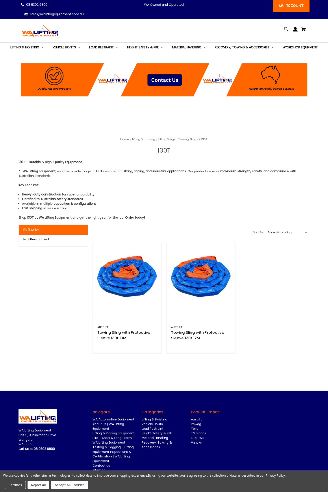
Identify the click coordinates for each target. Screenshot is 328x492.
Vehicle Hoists (152, 424)
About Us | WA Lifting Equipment (108, 426)
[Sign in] (295, 31)
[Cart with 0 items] (303, 31)
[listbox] (287, 232)
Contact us (101, 465)
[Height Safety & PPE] (144, 47)
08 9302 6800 (36, 4)
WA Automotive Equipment (113, 419)
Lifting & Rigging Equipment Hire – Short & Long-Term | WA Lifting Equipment (114, 438)
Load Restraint (152, 428)
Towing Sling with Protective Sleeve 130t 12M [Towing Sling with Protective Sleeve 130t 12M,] (197, 335)
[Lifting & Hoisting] (27, 47)
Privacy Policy (275, 475)
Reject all (38, 485)
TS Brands (198, 433)
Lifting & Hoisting (154, 419)
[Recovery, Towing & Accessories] (244, 47)
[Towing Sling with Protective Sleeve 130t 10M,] (127, 277)
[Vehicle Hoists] (66, 47)
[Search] (286, 31)
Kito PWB (197, 438)
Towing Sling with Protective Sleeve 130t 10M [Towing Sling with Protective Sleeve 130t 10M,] (123, 335)
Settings (15, 485)
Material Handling (155, 438)
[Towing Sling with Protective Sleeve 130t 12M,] (201, 277)
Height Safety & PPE (157, 433)
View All (196, 442)
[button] (164, 79)
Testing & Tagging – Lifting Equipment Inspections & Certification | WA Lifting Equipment (113, 454)
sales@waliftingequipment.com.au (57, 14)
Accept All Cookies (70, 485)
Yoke (194, 428)
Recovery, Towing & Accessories (157, 444)
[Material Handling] (188, 47)
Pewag (196, 424)
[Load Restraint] (103, 47)
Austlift (196, 419)
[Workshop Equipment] (300, 47)
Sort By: (258, 232)
